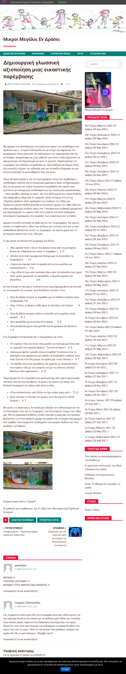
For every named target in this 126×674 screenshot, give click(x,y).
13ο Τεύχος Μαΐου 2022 (97, 327)
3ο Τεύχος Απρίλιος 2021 (98, 418)
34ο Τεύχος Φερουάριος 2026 (100, 135)
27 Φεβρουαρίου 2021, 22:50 (26, 607)
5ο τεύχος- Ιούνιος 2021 (97, 400)
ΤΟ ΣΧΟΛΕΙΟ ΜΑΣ (98, 54)
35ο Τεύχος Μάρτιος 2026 (98, 125)
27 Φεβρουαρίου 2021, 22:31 (26, 569)
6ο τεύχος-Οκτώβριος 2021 (99, 391)
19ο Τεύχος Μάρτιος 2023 (98, 272)
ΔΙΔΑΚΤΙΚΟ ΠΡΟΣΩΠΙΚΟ (14, 54)
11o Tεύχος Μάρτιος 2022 (98, 345)
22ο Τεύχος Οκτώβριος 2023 (100, 244)
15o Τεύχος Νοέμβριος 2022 (100, 309)
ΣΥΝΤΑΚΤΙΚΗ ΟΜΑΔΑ (60, 54)
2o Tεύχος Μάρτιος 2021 (98, 428)
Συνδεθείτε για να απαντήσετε (20, 591)
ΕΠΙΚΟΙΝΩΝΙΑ (38, 54)
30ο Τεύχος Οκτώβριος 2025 (100, 171)
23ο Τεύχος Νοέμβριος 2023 (100, 235)
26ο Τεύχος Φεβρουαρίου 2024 (101, 208)
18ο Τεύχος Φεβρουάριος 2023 (101, 281)
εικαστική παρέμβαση (23, 520)
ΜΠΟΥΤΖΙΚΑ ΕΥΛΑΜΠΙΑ (18, 84)
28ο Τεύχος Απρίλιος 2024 (99, 189)
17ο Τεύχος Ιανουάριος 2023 (100, 290)
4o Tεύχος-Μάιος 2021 (97, 409)
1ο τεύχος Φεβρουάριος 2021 (100, 437)
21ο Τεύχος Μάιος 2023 (97, 254)
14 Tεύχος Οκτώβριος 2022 (99, 318)
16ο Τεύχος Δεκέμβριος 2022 (100, 299)
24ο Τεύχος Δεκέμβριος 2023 (100, 226)
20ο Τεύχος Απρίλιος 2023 (99, 263)
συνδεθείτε (39, 655)
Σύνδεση (62, 2)
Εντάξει (65, 669)
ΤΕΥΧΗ (80, 54)
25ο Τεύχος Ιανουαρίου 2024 (100, 217)
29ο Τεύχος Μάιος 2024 (97, 180)
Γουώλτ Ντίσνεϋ (93, 493)
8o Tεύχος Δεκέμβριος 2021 (100, 373)
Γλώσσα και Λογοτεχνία (47, 84)
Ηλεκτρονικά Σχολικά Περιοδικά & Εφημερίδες (32, 2)
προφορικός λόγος (49, 520)
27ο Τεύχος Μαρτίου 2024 (98, 199)
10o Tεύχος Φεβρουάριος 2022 (101, 354)
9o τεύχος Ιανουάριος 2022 (99, 363)
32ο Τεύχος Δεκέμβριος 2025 (100, 153)
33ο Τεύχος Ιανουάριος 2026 (100, 144)
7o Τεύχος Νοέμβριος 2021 (99, 382)
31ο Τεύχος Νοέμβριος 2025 (100, 162)
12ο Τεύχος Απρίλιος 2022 (99, 336)
